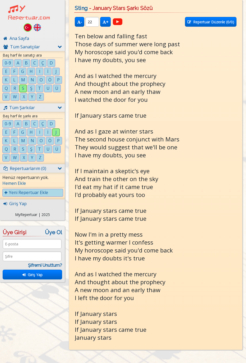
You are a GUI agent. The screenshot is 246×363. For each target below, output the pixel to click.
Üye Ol (53, 232)
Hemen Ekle (14, 183)
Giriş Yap (32, 274)
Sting (81, 8)
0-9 (8, 63)
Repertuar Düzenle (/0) (210, 21)
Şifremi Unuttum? (45, 265)
